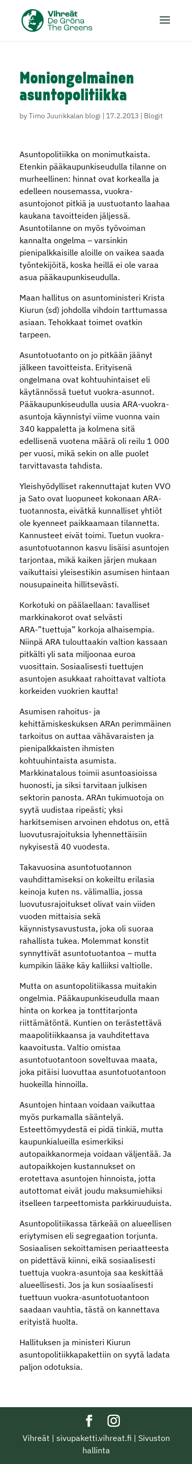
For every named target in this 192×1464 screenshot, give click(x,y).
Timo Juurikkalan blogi (65, 115)
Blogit (153, 115)
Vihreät (36, 1438)
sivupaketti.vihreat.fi (94, 1438)
